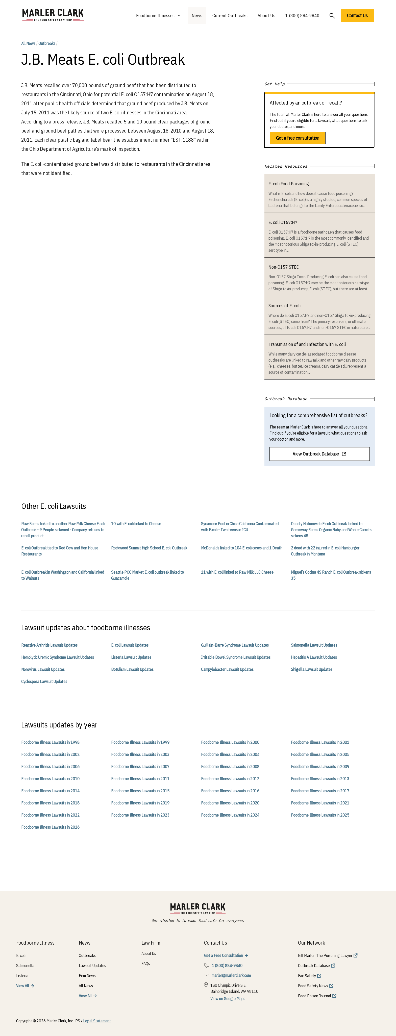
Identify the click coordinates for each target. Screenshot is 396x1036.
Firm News (87, 975)
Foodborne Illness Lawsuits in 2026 (50, 827)
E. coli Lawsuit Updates (129, 645)
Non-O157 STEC (283, 267)
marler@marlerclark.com (231, 975)
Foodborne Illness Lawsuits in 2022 (50, 815)
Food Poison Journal (314, 995)
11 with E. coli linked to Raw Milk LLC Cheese (237, 572)
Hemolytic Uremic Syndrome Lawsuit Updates (57, 657)
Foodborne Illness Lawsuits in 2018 (50, 802)
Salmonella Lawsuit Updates (314, 645)
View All (22, 985)
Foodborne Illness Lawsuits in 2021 (320, 802)
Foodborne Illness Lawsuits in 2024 (230, 815)
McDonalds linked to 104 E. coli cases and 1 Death (241, 547)
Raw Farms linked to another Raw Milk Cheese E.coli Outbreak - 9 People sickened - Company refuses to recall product (63, 529)
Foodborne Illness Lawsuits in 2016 (230, 790)
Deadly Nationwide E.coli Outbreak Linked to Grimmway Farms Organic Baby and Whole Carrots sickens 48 (331, 529)
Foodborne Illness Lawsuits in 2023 (140, 815)
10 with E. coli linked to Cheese (136, 523)
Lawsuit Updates (92, 965)
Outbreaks (46, 43)
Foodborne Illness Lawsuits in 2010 (50, 778)
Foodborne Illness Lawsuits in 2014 (50, 790)
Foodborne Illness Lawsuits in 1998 (50, 742)
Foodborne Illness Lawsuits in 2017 (320, 790)
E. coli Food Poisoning (288, 184)
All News (28, 43)
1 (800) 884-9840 (302, 15)
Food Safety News (313, 985)
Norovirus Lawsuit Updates (43, 669)
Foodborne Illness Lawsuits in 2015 (140, 790)
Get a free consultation (297, 138)
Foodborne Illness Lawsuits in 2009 (320, 766)
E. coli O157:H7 (283, 222)
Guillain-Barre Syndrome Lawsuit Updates (235, 645)
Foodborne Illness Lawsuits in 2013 (320, 778)
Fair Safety (307, 975)
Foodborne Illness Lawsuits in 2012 (230, 778)
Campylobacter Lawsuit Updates (227, 669)
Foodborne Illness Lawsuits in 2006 (50, 766)
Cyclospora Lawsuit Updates (44, 681)
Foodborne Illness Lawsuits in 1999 (140, 742)
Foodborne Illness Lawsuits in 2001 (320, 742)
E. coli (21, 955)
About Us (266, 15)
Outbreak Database (314, 965)
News (197, 15)
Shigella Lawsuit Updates (311, 669)
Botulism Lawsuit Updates (132, 669)
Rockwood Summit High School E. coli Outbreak (149, 547)
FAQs (145, 963)
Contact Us (357, 15)
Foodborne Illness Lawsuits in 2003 (140, 754)
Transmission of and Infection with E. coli (307, 344)
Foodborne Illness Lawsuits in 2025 (320, 815)
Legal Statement (97, 1020)
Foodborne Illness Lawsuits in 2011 (140, 778)
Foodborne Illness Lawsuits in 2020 (230, 802)
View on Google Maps (227, 998)
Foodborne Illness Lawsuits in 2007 (140, 766)
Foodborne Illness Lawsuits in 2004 (230, 754)
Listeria (22, 975)
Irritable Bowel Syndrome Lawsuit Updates (235, 657)
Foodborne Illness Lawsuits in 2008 (230, 766)
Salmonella (25, 965)
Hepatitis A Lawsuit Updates (314, 657)
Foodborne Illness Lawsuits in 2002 (50, 754)
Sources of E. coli (284, 306)
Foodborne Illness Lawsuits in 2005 (320, 754)
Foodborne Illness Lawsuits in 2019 (140, 802)
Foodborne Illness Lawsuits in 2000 (230, 742)
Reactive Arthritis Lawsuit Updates (49, 645)
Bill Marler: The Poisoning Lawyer (325, 955)
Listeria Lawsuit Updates (131, 657)
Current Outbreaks (229, 15)
